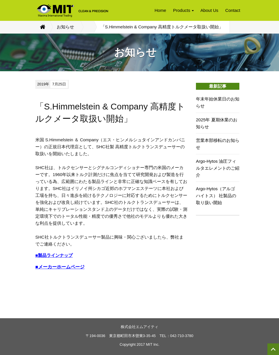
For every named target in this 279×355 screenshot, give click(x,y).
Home (160, 10)
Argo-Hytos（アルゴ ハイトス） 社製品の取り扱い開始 (216, 195)
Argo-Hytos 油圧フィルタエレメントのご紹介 (217, 168)
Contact (232, 10)
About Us (210, 10)
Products (183, 10)
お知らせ (65, 26)
